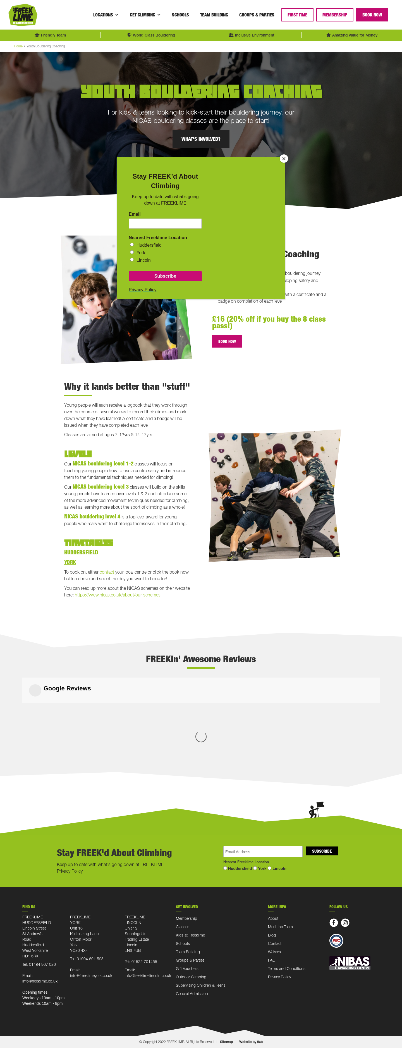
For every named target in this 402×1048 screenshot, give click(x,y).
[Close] (284, 158)
